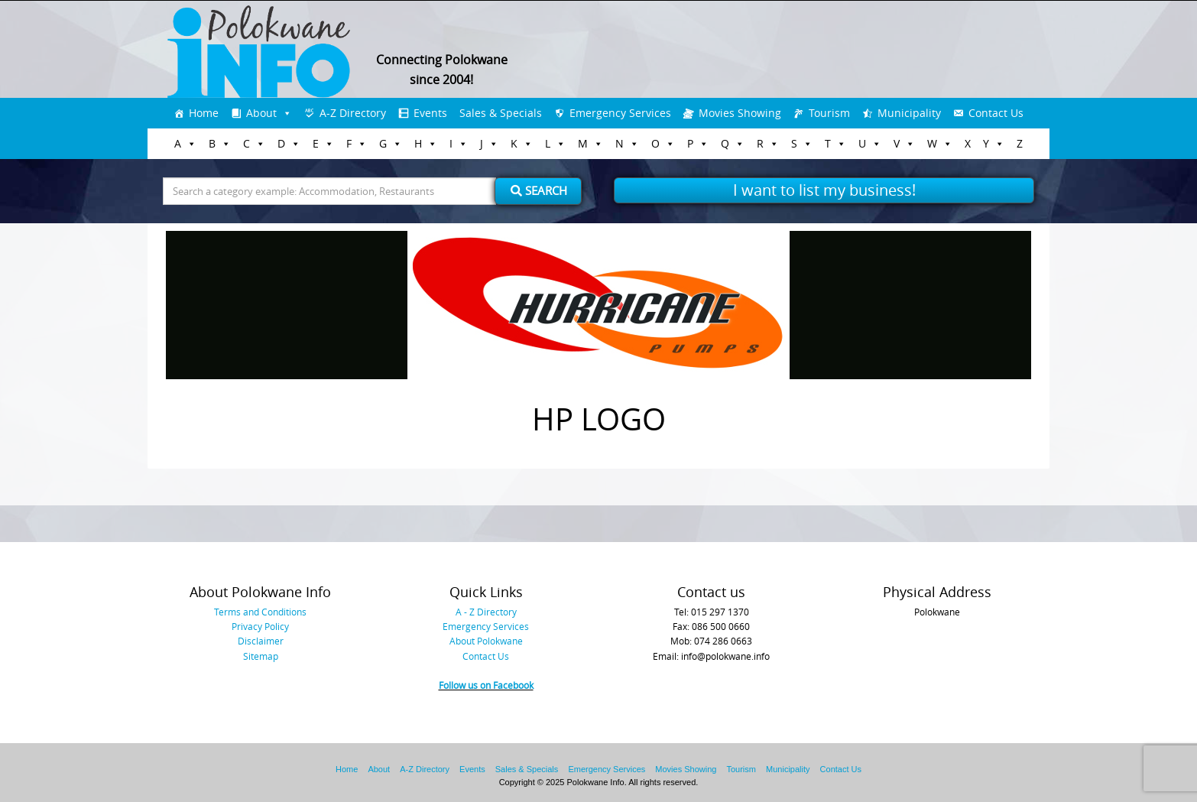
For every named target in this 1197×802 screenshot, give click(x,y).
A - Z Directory (486, 612)
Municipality (909, 113)
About (261, 113)
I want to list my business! (824, 190)
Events (430, 113)
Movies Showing (740, 113)
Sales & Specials (500, 113)
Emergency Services (620, 113)
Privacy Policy (260, 626)
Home (204, 113)
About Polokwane (486, 641)
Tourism (829, 113)
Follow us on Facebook (486, 685)
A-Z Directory (353, 113)
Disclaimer (261, 641)
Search (539, 190)
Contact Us (995, 113)
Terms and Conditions (260, 612)
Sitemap (260, 656)
